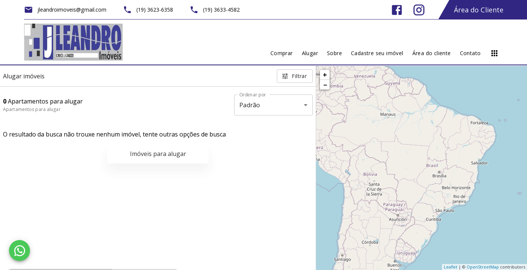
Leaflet (450, 267)
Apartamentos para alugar (32, 109)
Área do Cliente (478, 9)
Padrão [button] (249, 105)
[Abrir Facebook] (396, 9)
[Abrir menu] (494, 53)
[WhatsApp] (19, 250)
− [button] (325, 84)
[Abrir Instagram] (418, 9)
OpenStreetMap (483, 267)
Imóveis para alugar (158, 154)
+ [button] (325, 74)
